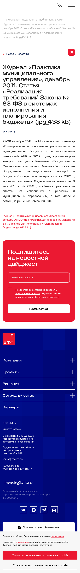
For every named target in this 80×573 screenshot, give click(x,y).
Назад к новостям (17, 54)
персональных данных (27, 293)
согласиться (22, 542)
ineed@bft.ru (18, 482)
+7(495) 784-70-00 (12, 459)
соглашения (57, 536)
